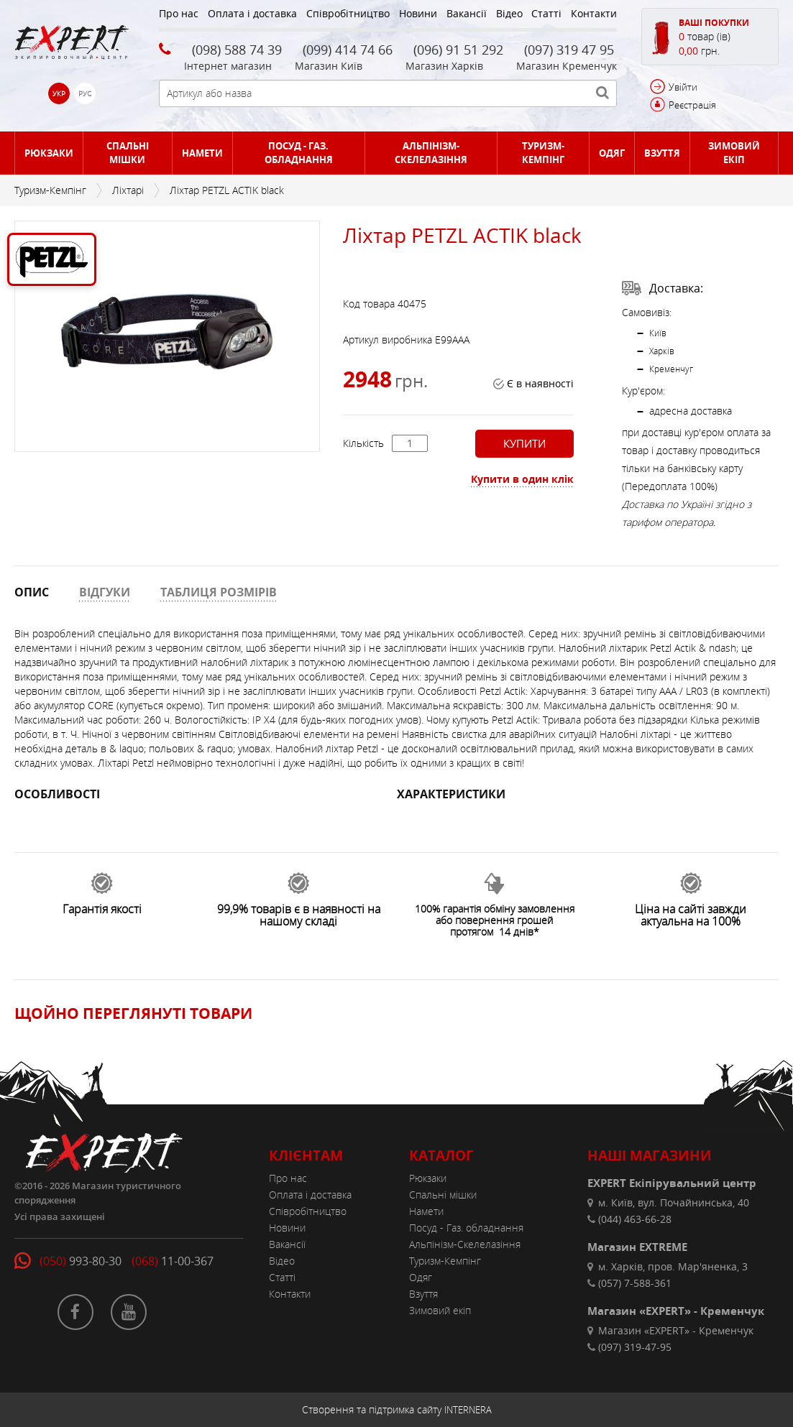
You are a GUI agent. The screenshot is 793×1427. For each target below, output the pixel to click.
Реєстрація (692, 104)
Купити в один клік (522, 479)
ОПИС (31, 592)
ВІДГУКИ (104, 592)
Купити (524, 443)
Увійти (683, 86)
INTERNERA (468, 1409)
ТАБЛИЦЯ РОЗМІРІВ (218, 592)
